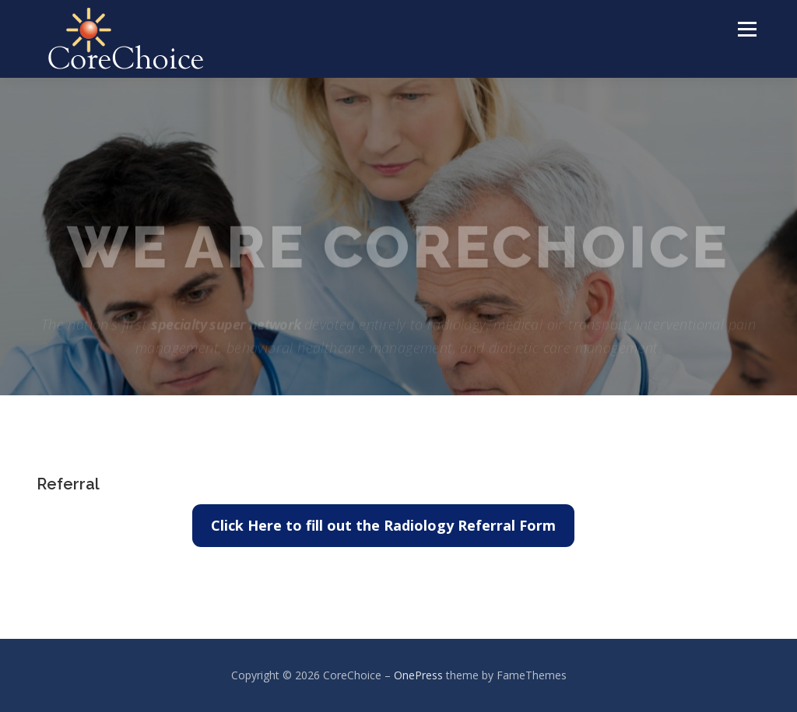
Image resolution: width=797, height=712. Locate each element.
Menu (746, 29)
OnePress (418, 675)
